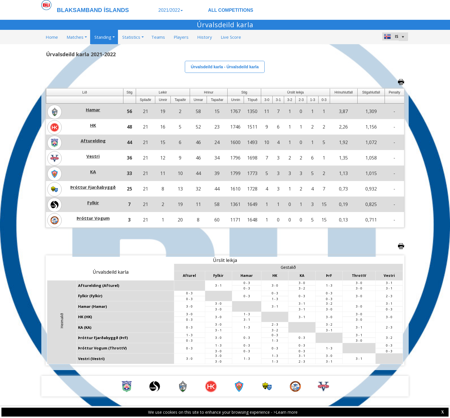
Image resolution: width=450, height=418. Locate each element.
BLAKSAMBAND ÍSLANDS (93, 10)
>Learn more (286, 412)
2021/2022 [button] (170, 10)
